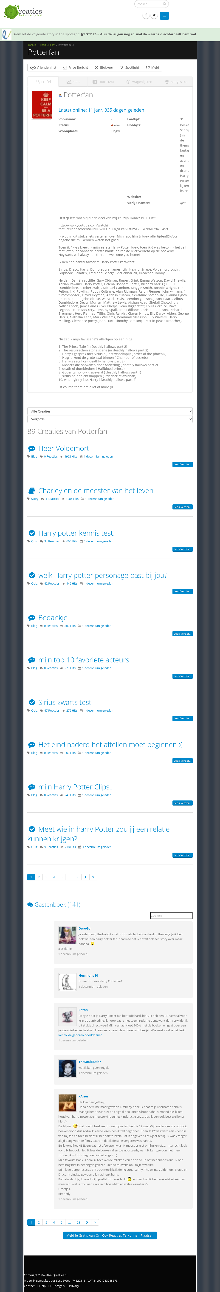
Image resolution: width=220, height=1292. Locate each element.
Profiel (43, 81)
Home (32, 45)
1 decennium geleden (98, 456)
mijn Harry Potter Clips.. (70, 787)
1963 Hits (71, 456)
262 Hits (70, 753)
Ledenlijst (47, 45)
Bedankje (47, 617)
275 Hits (70, 668)
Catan (83, 1010)
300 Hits (70, 626)
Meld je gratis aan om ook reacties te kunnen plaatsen (110, 1235)
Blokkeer (103, 67)
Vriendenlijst (43, 67)
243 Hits (70, 795)
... (69, 877)
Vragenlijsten (139, 81)
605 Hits (71, 541)
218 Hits (70, 847)
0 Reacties (51, 456)
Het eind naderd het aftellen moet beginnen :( (104, 744)
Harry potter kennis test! (71, 533)
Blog (34, 456)
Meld (152, 67)
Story (35, 499)
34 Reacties (51, 541)
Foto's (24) (103, 81)
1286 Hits (72, 499)
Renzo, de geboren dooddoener (80, 1035)
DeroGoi (85, 928)
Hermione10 (88, 975)
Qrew (16, 34)
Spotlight (129, 67)
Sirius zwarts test (59, 702)
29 (78, 1222)
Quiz (34, 541)
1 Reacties (52, 499)
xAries (83, 1096)
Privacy (74, 1286)
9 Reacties (51, 847)
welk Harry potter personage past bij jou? (97, 575)
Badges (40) (176, 81)
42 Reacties (51, 583)
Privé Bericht (75, 67)
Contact (29, 1286)
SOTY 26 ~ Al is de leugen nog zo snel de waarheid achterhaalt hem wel (138, 34)
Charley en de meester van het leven (90, 490)
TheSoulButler (90, 1062)
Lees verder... (182, 464)
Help (42, 1286)
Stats (73, 81)
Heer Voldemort (58, 448)
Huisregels (57, 1286)
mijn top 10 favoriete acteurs (78, 659)
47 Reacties (51, 710)
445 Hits (71, 583)
